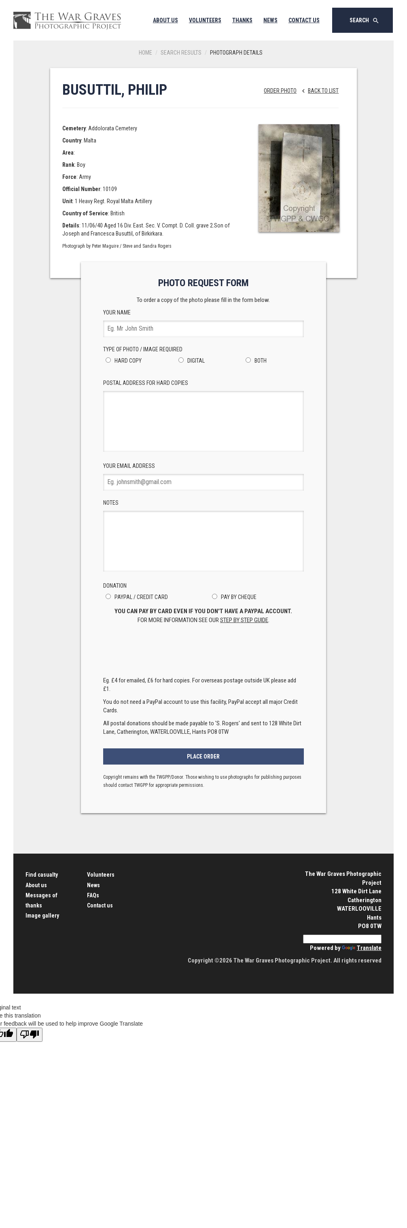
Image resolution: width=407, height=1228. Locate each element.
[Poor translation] (29, 1035)
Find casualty (41, 874)
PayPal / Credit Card (135, 597)
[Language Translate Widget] (342, 939)
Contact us (100, 905)
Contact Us (304, 20)
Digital (190, 360)
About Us (165, 20)
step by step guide (244, 620)
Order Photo (280, 90)
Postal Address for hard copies (203, 416)
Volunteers (205, 20)
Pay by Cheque (233, 597)
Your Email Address (203, 477)
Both (255, 360)
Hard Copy (122, 360)
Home (145, 52)
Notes (203, 535)
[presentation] (203, 652)
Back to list (318, 90)
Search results (181, 52)
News (270, 20)
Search (364, 20)
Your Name (203, 323)
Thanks (242, 20)
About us (36, 885)
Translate (362, 948)
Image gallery (42, 915)
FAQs (93, 895)
